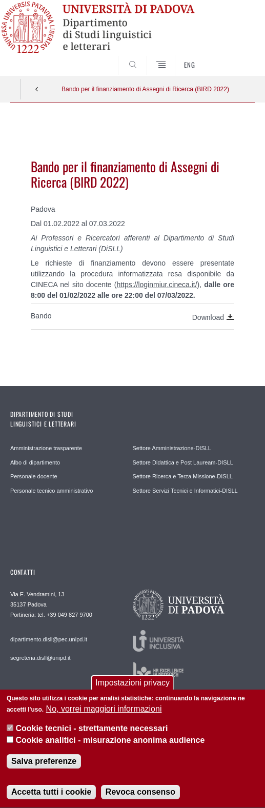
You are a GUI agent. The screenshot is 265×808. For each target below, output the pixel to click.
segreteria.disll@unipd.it (40, 658)
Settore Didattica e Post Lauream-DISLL (183, 462)
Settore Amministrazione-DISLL (172, 448)
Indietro (37, 89)
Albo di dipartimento (35, 462)
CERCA (236, 56)
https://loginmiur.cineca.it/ (156, 284)
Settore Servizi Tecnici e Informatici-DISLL (185, 491)
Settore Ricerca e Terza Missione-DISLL (183, 476)
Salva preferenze (43, 766)
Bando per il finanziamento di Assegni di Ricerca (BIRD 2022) (145, 89)
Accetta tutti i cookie (51, 797)
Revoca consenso (140, 797)
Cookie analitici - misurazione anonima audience (110, 745)
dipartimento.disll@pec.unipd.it (48, 639)
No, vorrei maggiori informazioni (104, 714)
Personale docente (33, 476)
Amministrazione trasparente (46, 448)
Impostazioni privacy (132, 687)
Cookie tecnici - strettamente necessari (91, 734)
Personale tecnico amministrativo (51, 491)
